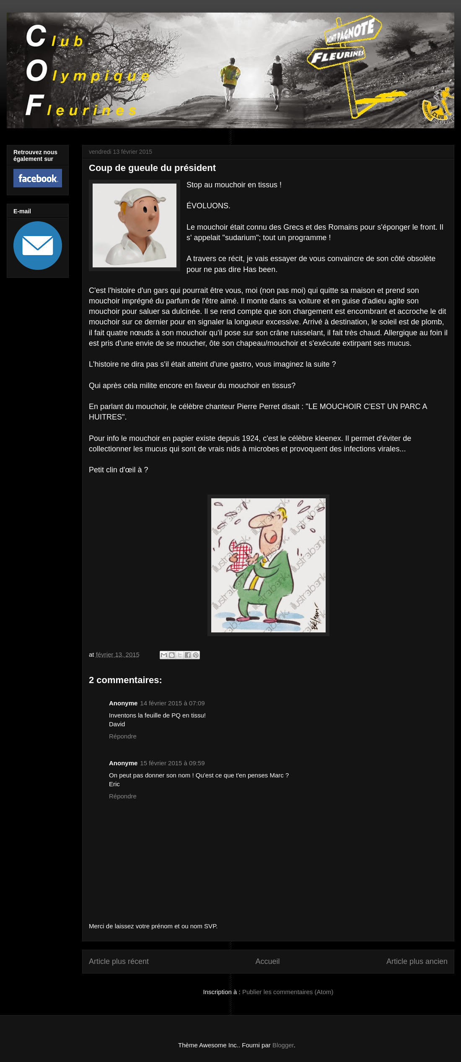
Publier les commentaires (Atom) (288, 991)
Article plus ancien (417, 961)
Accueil (267, 961)
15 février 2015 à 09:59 (172, 763)
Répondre (123, 736)
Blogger (283, 1045)
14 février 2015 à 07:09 (172, 703)
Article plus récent (119, 961)
